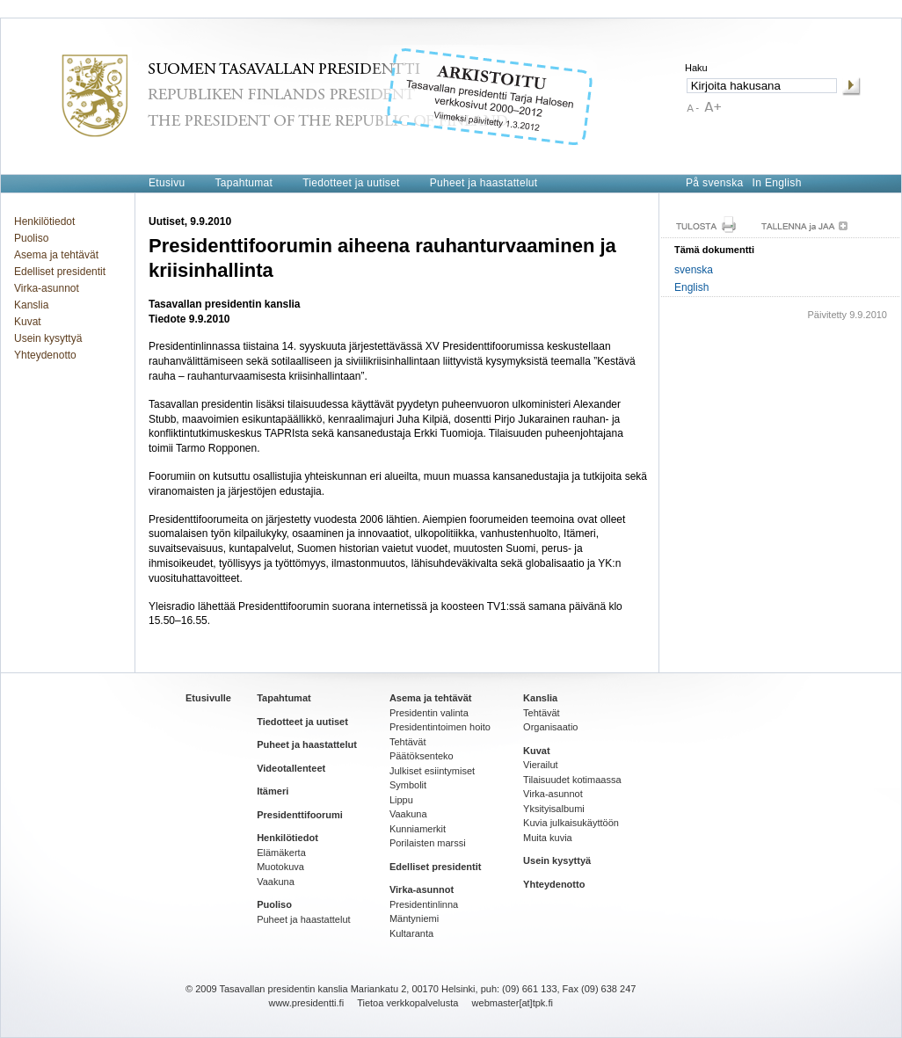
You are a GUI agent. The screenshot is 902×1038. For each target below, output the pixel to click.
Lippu (401, 800)
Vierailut (540, 764)
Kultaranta (411, 933)
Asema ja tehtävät (56, 255)
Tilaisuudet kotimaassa (572, 779)
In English (777, 183)
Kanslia (31, 305)
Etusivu (167, 182)
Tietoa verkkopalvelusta (407, 1003)
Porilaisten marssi (427, 843)
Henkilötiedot (44, 221)
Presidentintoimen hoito (440, 727)
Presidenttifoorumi (300, 814)
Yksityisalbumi (554, 808)
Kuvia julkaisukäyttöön (571, 822)
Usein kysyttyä (48, 338)
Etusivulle (208, 698)
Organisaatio (550, 727)
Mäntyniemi (414, 918)
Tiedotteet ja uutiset (351, 182)
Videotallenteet (291, 768)
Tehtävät (407, 742)
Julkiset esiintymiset (432, 771)
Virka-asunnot (46, 288)
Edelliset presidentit (59, 271)
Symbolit (407, 785)
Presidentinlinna (423, 904)
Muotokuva (280, 866)
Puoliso (31, 238)
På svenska (715, 183)
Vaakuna (276, 881)
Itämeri (272, 791)
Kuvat (27, 322)
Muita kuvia (547, 837)
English (691, 287)
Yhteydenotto (45, 355)
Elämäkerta (281, 852)
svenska (693, 270)
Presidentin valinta (429, 713)
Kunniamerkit (417, 829)
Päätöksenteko (421, 756)
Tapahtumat (244, 182)
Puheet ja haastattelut (484, 182)
